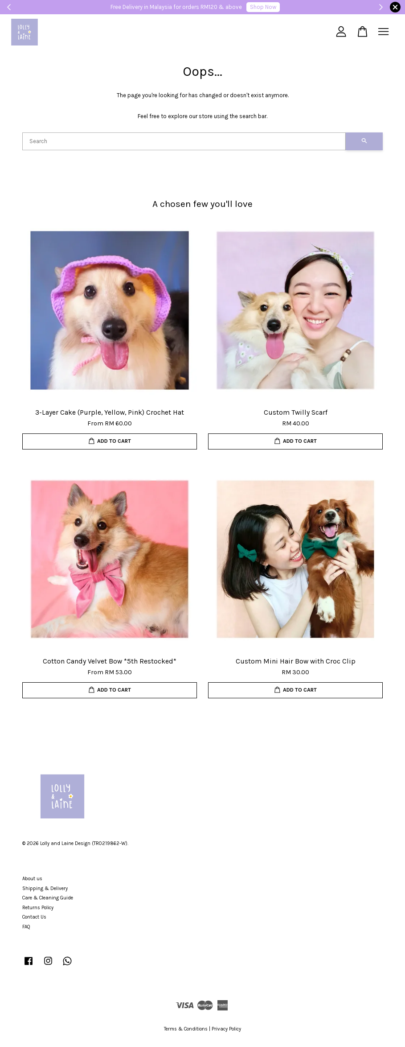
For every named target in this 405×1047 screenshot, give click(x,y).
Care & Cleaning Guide (47, 898)
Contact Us (34, 917)
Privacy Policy (226, 1029)
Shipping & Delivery (45, 888)
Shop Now (263, 7)
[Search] (184, 141)
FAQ (26, 927)
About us (32, 879)
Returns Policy (37, 908)
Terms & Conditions (186, 1029)
